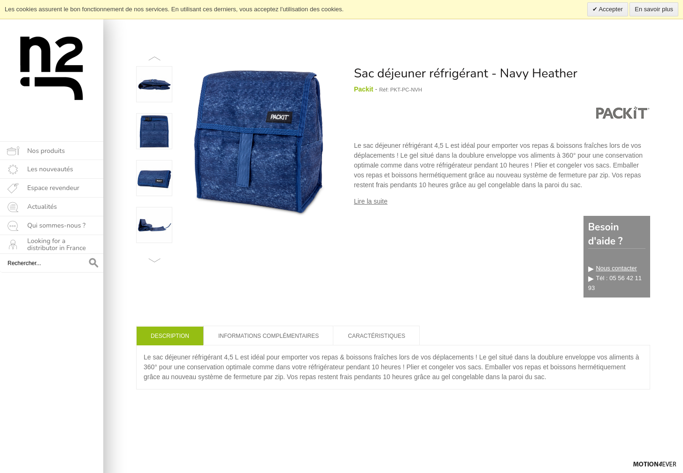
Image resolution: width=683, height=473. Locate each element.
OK (93, 263)
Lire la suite (371, 201)
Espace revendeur (53, 187)
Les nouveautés (50, 169)
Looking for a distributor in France (56, 244)
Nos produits (46, 150)
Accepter (610, 9)
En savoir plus (654, 9)
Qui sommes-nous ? (56, 225)
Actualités (42, 206)
